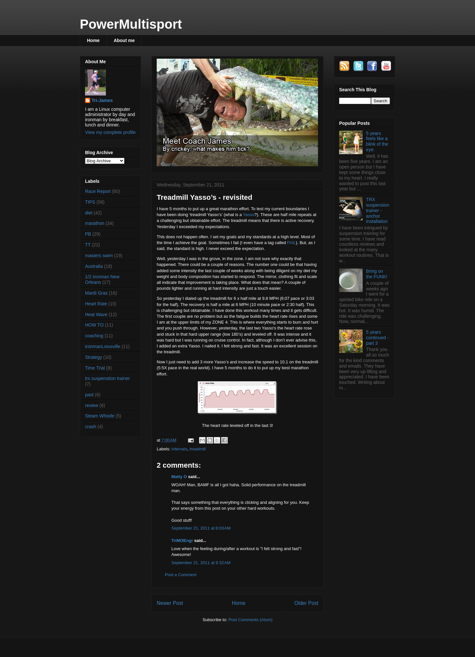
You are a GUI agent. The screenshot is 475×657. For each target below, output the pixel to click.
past (89, 394)
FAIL (291, 242)
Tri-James (102, 100)
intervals (179, 448)
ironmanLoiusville (102, 346)
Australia (94, 266)
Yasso (248, 214)
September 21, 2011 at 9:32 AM (201, 562)
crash (90, 426)
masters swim (99, 255)
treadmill (198, 448)
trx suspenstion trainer (107, 378)
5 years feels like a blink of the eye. (377, 141)
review (91, 405)
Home (93, 40)
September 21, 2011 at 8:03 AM (201, 528)
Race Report (98, 191)
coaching (94, 335)
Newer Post (170, 603)
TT (88, 244)
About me (124, 40)
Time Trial (95, 368)
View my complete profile (110, 132)
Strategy (93, 357)
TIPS (90, 202)
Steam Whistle (99, 415)
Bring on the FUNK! (376, 274)
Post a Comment (180, 574)
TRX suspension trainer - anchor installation (377, 210)
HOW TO (94, 325)
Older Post (306, 603)
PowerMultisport (131, 24)
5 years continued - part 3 (377, 337)
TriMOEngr (182, 540)
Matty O (179, 476)
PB (88, 234)
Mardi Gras (96, 293)
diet (89, 212)
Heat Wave (96, 314)
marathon (94, 223)
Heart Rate (96, 303)
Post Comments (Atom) (250, 619)
